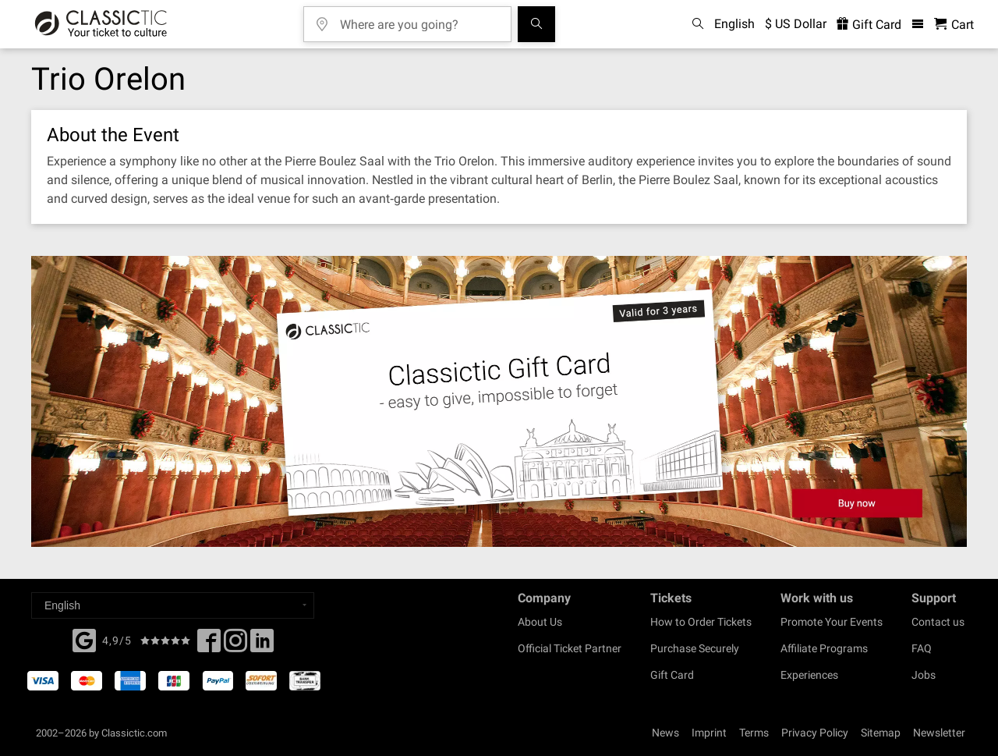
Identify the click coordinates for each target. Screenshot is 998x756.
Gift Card (672, 675)
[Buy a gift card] (499, 401)
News (665, 732)
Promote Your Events (831, 622)
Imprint (709, 732)
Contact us (937, 622)
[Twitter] (235, 645)
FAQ (921, 648)
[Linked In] (262, 645)
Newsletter (939, 732)
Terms (754, 732)
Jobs (923, 675)
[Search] (536, 24)
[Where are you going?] (418, 19)
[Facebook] (84, 639)
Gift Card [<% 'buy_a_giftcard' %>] (869, 24)
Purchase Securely (694, 648)
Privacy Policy (814, 732)
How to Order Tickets (701, 622)
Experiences (809, 675)
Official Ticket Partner (569, 648)
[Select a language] (172, 605)
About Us (540, 622)
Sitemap (881, 732)
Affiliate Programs (824, 648)
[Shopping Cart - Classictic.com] (954, 24)
